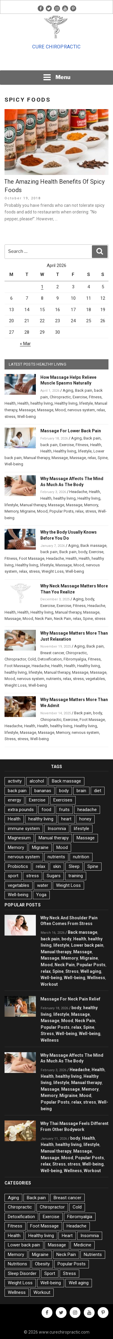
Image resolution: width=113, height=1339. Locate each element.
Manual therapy (37, 457)
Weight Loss (53, 571)
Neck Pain (43, 618)
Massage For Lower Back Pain (70, 430)
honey (85, 819)
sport (13, 875)
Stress (10, 739)
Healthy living (66, 403)
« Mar (25, 343)
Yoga (41, 894)
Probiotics (18, 866)
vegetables (95, 678)
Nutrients (93, 1254)
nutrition (81, 856)
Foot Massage (31, 558)
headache (87, 809)
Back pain (83, 390)
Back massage (93, 545)
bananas (42, 790)
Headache (78, 491)
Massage (27, 410)
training (75, 875)
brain (81, 790)
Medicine (82, 1245)
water (42, 885)
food (46, 809)
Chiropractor (15, 659)
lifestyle (86, 403)
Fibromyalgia (75, 659)
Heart (67, 1235)
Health (10, 403)
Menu (57, 77)
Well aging (90, 971)
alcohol (37, 781)
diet (97, 790)
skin (57, 866)
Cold (32, 659)
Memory (91, 505)
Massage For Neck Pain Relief (70, 999)
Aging (68, 390)
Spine (103, 457)
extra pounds (21, 809)
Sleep (74, 866)
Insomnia (57, 828)
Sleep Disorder (22, 1273)
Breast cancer (52, 653)
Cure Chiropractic (56, 47)
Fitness (95, 397)
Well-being (26, 416)
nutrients (53, 678)
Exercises (62, 800)
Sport (49, 1273)
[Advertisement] (56, 61)
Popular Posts (61, 511)
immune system (24, 828)
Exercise (80, 397)
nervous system (81, 410)
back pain (49, 445)
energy (14, 800)
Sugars (54, 875)
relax (101, 410)
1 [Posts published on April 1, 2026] (42, 287)
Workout (49, 984)
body (82, 552)
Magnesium (19, 838)
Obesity (42, 1264)
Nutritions (17, 1264)
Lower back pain (87, 945)
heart (66, 819)
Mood (60, 410)
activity (15, 781)
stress (10, 416)
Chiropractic (60, 397)
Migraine (27, 511)
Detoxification (50, 659)
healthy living (41, 403)
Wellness (96, 977)
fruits (64, 809)
